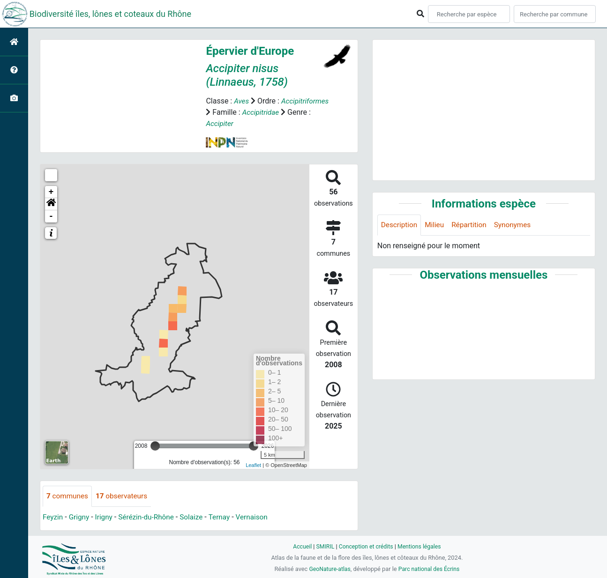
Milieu (437, 225)
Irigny (106, 517)
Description (400, 225)
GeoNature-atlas (328, 568)
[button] (51, 204)
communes (68, 496)
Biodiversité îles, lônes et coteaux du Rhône (110, 14)
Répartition (472, 225)
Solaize (197, 517)
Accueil (299, 546)
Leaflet (253, 465)
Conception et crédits (365, 546)
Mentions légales (421, 546)
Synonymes (517, 225)
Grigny (80, 517)
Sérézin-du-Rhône (150, 517)
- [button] (51, 216)
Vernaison (259, 517)
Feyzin (53, 517)
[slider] (155, 446)
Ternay (226, 517)
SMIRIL (323, 546)
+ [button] (51, 192)
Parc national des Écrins (430, 568)
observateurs (124, 496)
